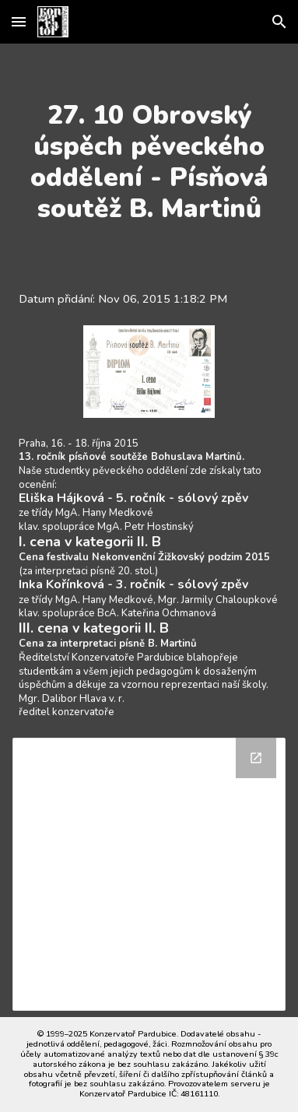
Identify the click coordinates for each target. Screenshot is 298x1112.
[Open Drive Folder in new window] (256, 758)
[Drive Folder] (149, 874)
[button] (18, 21)
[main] (149, 161)
